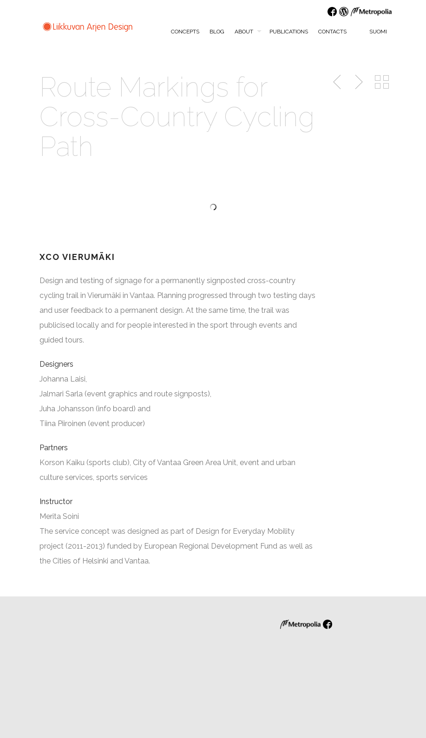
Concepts (185, 31)
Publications (288, 31)
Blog (217, 31)
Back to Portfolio (382, 82)
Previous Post (337, 82)
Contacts (332, 31)
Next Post (357, 82)
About (244, 31)
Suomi (373, 31)
